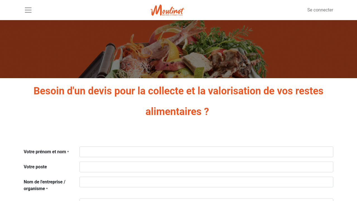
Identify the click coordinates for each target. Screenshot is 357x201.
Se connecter (320, 10)
